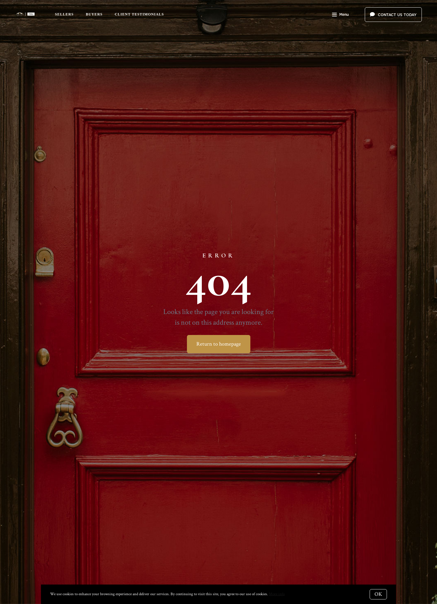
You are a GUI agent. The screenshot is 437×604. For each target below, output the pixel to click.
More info (277, 594)
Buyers (94, 14)
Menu (340, 15)
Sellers (64, 14)
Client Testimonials (139, 14)
